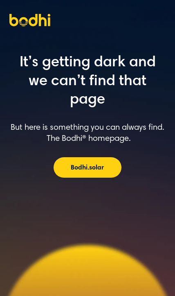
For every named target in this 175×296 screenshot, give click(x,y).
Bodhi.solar (87, 168)
